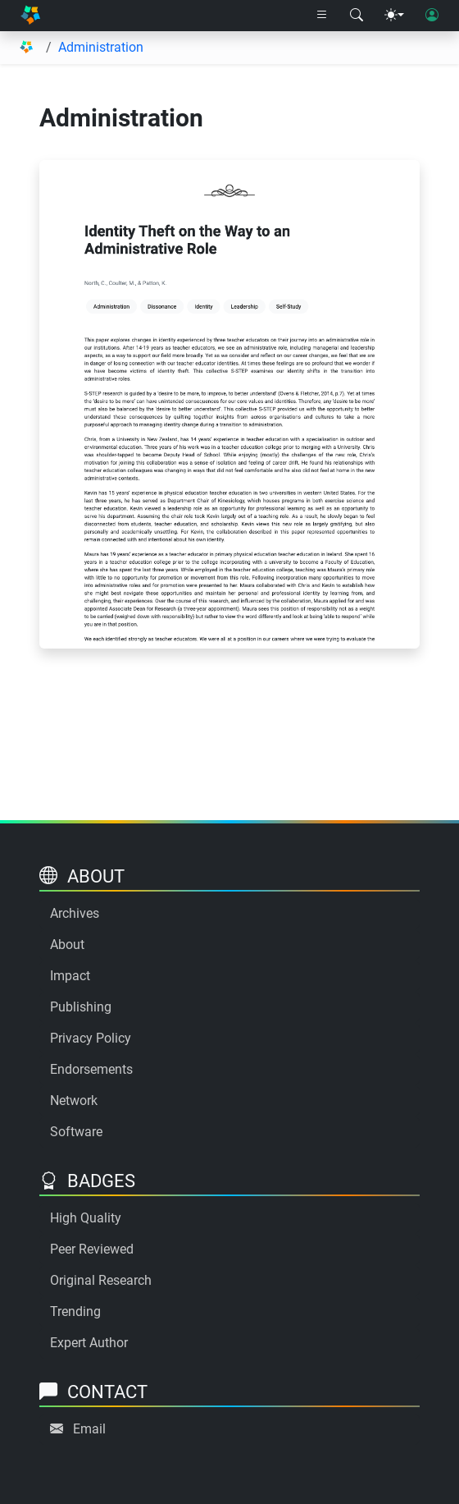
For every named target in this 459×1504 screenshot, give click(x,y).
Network (74, 1100)
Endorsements (91, 1069)
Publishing (80, 1007)
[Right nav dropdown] (322, 15)
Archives (74, 913)
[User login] (432, 15)
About (67, 944)
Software (76, 1131)
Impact (70, 976)
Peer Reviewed (92, 1249)
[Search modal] (356, 15)
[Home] (30, 15)
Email (89, 1429)
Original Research (101, 1280)
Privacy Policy (90, 1038)
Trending (75, 1311)
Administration (100, 47)
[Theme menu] (394, 15)
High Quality (85, 1218)
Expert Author (89, 1342)
